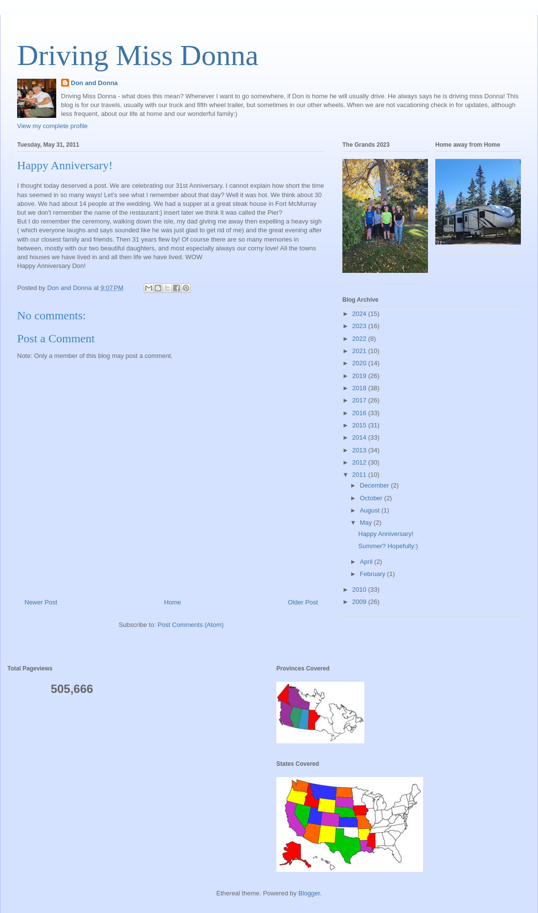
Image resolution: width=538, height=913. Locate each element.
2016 (360, 413)
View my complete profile (52, 126)
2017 (360, 400)
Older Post (303, 602)
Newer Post (40, 602)
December (375, 485)
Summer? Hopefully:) (388, 546)
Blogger (309, 893)
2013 (360, 450)
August (370, 510)
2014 (360, 437)
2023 (360, 326)
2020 (360, 363)
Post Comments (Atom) (190, 624)
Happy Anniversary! (385, 533)
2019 (360, 375)
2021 (360, 351)
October (372, 498)
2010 (360, 589)
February (373, 574)
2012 (360, 462)
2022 (360, 338)
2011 (360, 474)
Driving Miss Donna (137, 55)
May (367, 522)
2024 (360, 313)
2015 (360, 425)
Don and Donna (94, 83)
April (367, 561)
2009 (360, 601)
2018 (360, 388)
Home (172, 602)
